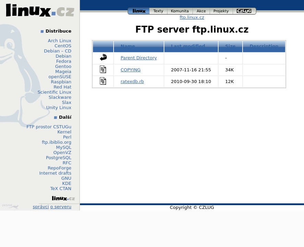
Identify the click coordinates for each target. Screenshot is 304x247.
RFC (66, 162)
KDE (66, 183)
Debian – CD (57, 51)
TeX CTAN (60, 188)
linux (139, 11)
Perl (67, 137)
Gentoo (63, 66)
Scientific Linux (54, 92)
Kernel (64, 131)
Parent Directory (139, 57)
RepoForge (59, 167)
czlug (244, 11)
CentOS (63, 45)
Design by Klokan (10, 206)
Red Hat (62, 87)
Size (230, 46)
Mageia (63, 71)
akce (201, 11)
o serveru (60, 206)
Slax (66, 102)
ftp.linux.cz (192, 17)
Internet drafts (55, 173)
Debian (63, 56)
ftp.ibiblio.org (56, 142)
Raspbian (61, 81)
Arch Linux (60, 40)
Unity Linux (58, 107)
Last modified (188, 46)
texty (158, 11)
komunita (180, 11)
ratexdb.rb (132, 81)
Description (264, 46)
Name (128, 46)
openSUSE (59, 76)
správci (41, 206)
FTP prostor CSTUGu (48, 126)
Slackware (60, 97)
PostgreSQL (58, 157)
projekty (221, 11)
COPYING (131, 69)
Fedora (63, 61)
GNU (66, 178)
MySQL (63, 147)
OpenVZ (62, 152)
